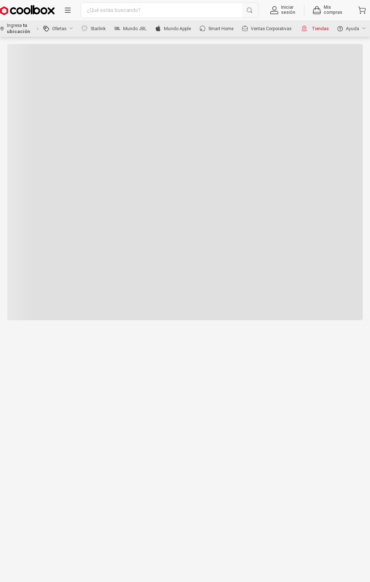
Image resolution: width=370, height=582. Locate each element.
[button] (282, 10)
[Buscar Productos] (249, 10)
